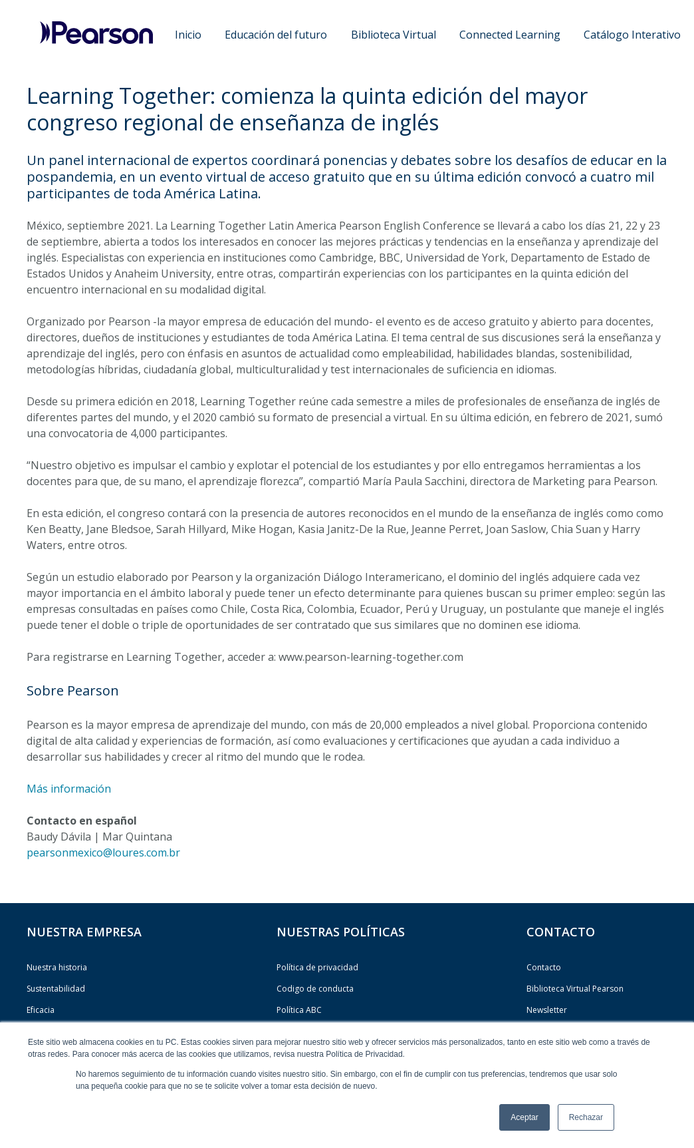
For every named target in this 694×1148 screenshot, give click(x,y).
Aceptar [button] (524, 1117)
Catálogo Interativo (632, 34)
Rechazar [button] (586, 1117)
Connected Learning (509, 34)
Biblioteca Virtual (393, 34)
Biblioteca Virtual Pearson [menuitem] (575, 988)
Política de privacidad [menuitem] (317, 967)
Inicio (188, 34)
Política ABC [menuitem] (299, 1010)
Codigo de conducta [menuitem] (315, 988)
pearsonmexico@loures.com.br (103, 852)
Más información (69, 788)
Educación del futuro (276, 34)
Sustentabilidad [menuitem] (56, 988)
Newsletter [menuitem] (546, 1010)
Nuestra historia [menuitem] (57, 967)
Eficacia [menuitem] (41, 1010)
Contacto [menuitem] (543, 967)
